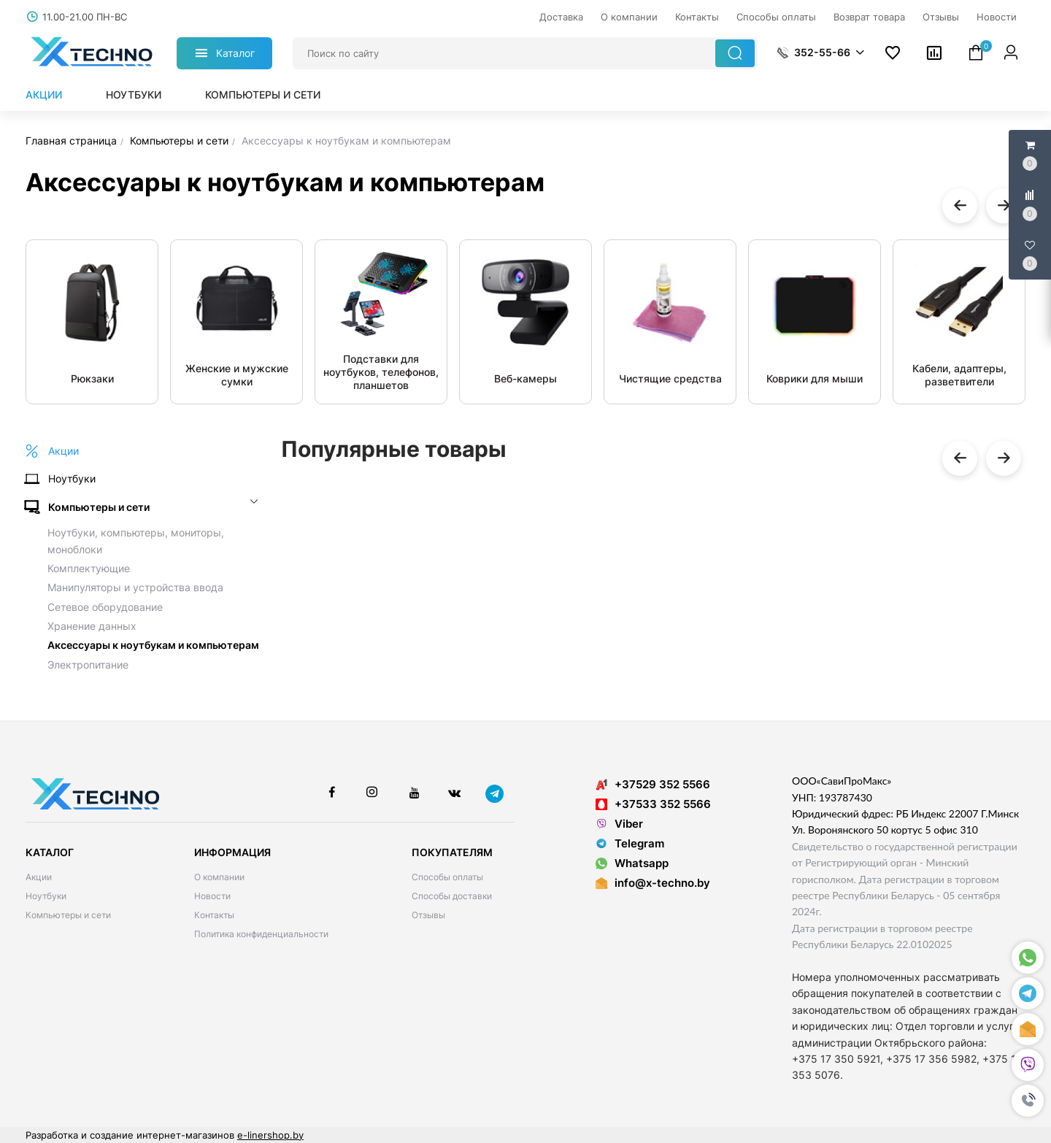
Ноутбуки (133, 94)
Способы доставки (452, 895)
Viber (619, 824)
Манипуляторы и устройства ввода (135, 587)
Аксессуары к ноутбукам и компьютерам (153, 645)
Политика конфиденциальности (261, 933)
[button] (1027, 1100)
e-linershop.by (270, 1135)
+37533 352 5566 (653, 804)
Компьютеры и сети (262, 94)
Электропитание (87, 664)
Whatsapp (632, 863)
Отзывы (428, 914)
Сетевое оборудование (105, 607)
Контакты (214, 914)
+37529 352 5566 (653, 784)
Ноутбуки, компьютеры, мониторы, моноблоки (135, 540)
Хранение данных (91, 626)
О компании (219, 876)
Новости (212, 895)
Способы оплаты (447, 876)
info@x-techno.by (662, 883)
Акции (44, 94)
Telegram (630, 843)
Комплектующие (88, 568)
